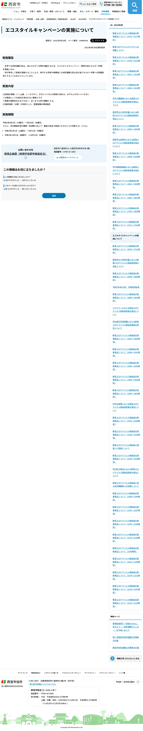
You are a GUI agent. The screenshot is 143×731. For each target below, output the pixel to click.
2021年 (73, 19)
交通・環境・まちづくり (54, 11)
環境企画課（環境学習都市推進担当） (25, 154)
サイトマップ (22, 673)
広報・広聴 (40, 19)
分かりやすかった (12, 180)
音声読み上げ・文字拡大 (39, 3)
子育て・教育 (35, 11)
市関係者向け (36, 673)
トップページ (19, 19)
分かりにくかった (29, 180)
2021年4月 (82, 19)
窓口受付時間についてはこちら (43, 684)
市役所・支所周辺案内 (125, 681)
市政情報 (105, 11)
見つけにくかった (29, 189)
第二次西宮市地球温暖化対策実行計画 (126, 639)
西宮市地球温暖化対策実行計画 (126, 647)
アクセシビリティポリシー (71, 673)
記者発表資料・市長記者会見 (57, 19)
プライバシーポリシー (107, 673)
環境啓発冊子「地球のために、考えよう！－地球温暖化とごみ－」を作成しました (126, 626)
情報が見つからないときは (128, 658)
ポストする (99, 40)
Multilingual (55, 3)
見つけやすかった (12, 189)
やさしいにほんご (69, 3)
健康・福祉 (72, 11)
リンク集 (122, 673)
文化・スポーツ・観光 (89, 11)
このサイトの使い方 (51, 673)
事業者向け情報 (118, 11)
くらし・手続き (19, 11)
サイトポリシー (90, 673)
